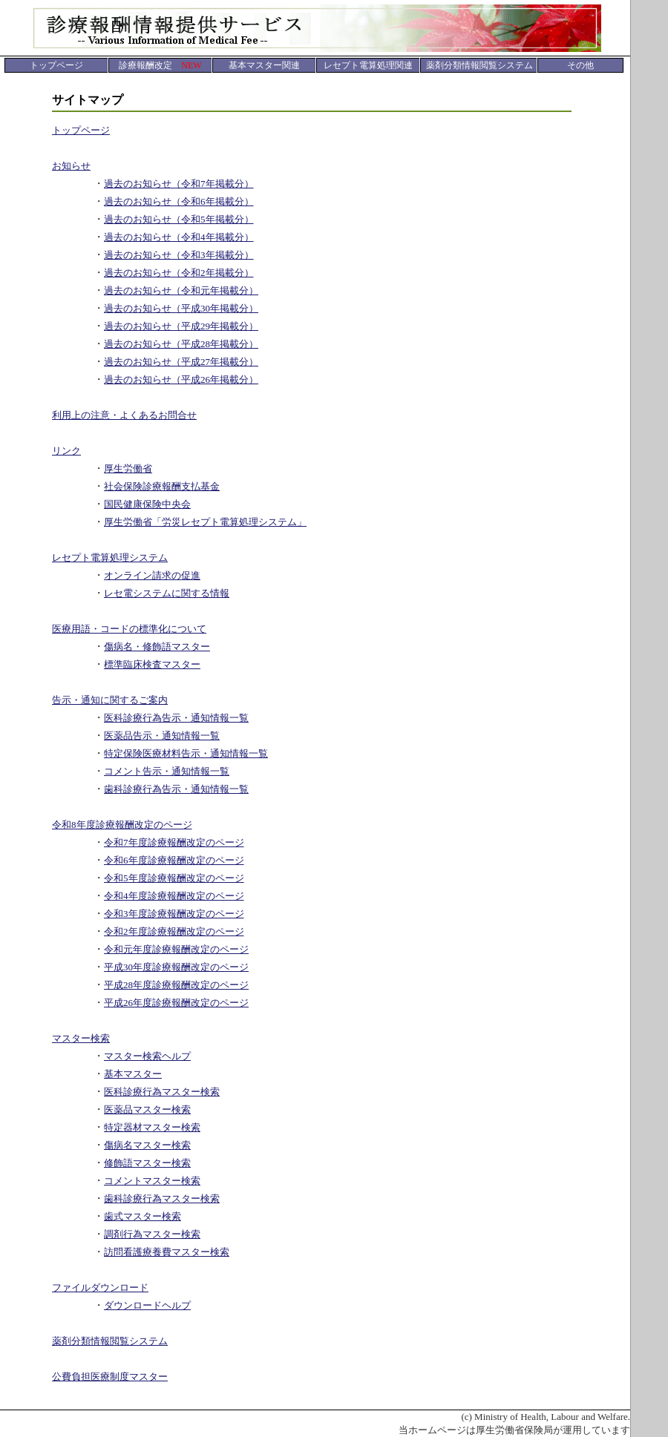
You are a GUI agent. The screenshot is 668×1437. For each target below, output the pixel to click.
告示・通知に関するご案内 (110, 700)
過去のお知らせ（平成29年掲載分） (181, 326)
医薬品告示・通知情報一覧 (162, 735)
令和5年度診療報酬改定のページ (174, 878)
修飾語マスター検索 (147, 1162)
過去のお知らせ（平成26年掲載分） (181, 379)
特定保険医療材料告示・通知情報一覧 (186, 753)
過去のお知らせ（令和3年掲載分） (179, 254)
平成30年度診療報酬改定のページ (176, 967)
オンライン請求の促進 (152, 575)
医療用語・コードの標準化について (129, 628)
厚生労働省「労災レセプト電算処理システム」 (205, 521)
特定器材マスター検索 (152, 1127)
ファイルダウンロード (100, 1287)
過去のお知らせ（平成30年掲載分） (181, 308)
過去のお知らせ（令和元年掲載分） (181, 290)
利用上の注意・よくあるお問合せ (124, 415)
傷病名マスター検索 (147, 1145)
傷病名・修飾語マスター (157, 646)
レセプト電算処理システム (110, 557)
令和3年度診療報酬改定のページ (174, 913)
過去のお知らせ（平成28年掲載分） (181, 343)
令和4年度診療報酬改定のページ (174, 895)
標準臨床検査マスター (152, 664)
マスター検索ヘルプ (147, 1056)
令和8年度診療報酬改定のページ (122, 824)
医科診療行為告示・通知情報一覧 (176, 717)
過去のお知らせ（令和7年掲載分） (179, 183)
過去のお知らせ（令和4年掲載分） (179, 237)
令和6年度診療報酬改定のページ (174, 860)
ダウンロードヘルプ (147, 1305)
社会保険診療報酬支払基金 (162, 486)
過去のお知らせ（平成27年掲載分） (181, 361)
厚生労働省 (128, 468)
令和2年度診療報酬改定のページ (174, 931)
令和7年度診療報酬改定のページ (174, 842)
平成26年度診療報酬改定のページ (176, 1002)
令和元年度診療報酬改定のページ (176, 949)
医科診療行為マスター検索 (162, 1091)
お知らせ (71, 165)
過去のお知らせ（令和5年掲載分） (179, 219)
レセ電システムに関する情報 (166, 593)
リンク (66, 450)
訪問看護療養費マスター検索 (166, 1251)
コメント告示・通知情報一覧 (166, 771)
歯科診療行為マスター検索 (162, 1198)
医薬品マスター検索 (147, 1109)
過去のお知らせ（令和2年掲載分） (179, 272)
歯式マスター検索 (142, 1216)
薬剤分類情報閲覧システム (110, 1340)
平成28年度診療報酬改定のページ (176, 984)
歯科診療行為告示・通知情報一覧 (176, 789)
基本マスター (133, 1073)
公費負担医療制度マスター (110, 1376)
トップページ (81, 130)
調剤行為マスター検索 (152, 1234)
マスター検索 (81, 1038)
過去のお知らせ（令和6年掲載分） (179, 201)
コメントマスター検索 (152, 1180)
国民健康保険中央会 (147, 504)
